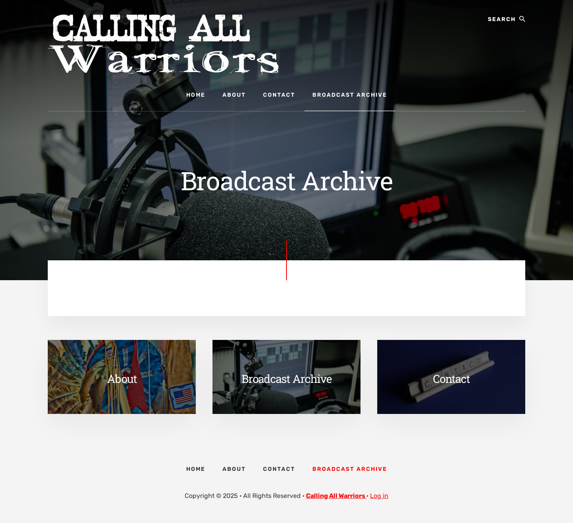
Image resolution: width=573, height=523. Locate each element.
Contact (451, 378)
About (122, 378)
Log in (379, 496)
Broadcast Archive (286, 378)
